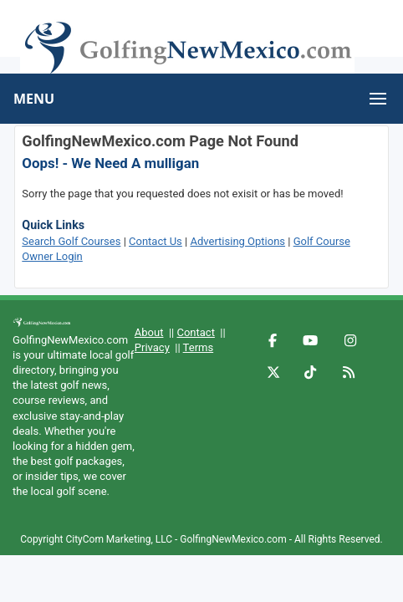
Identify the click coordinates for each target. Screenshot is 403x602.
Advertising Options (237, 241)
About (149, 332)
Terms (198, 347)
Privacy (152, 347)
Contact (195, 332)
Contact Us (155, 241)
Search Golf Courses (71, 241)
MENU (33, 98)
